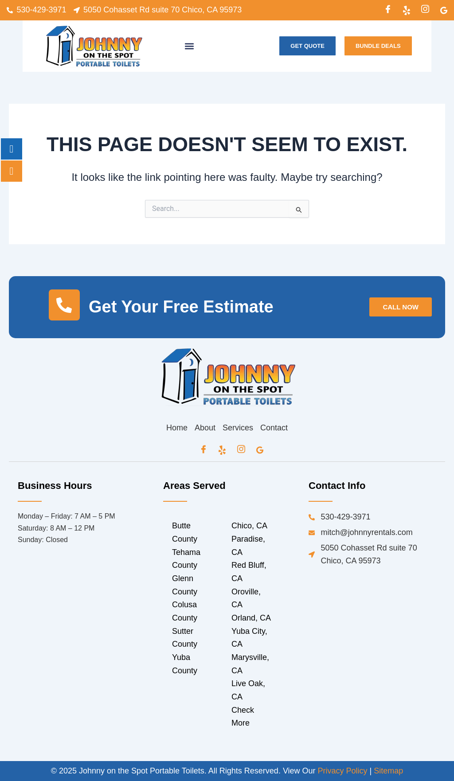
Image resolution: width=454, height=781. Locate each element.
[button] (189, 46)
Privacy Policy (343, 770)
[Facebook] (388, 10)
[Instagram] (425, 10)
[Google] (443, 10)
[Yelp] (406, 10)
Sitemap (388, 770)
